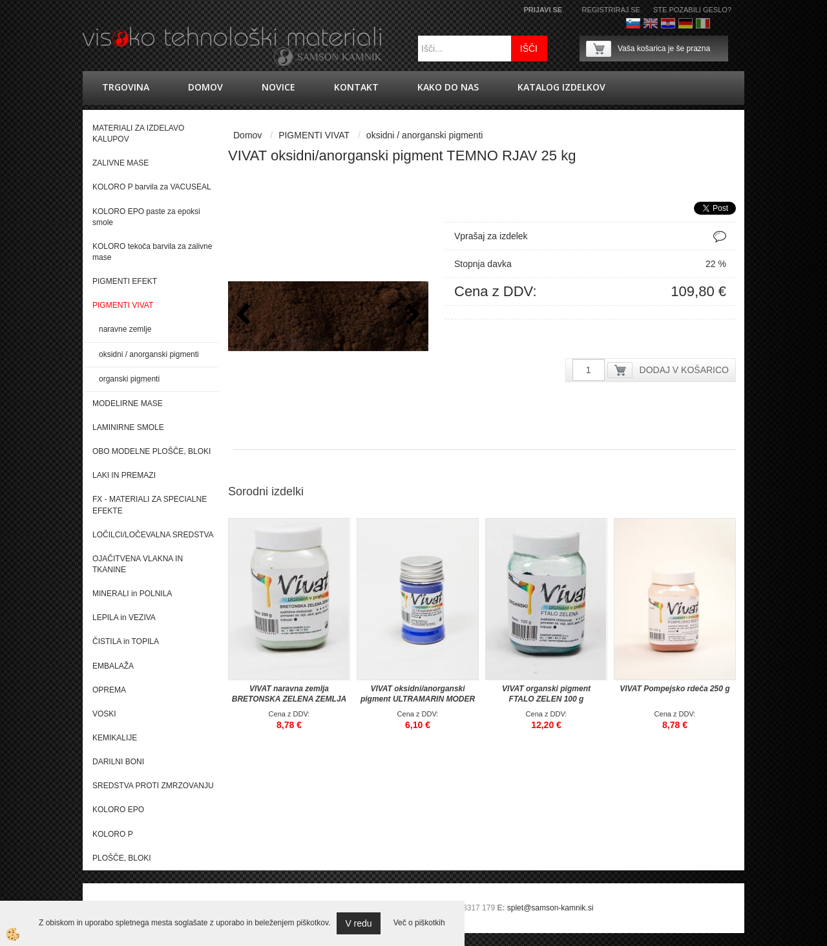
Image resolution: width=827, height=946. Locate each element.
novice (278, 87)
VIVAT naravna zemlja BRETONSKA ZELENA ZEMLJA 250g (289, 699)
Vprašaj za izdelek (491, 236)
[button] (411, 318)
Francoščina (720, 23)
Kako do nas (448, 87)
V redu (358, 923)
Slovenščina (633, 23)
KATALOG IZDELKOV (561, 87)
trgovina (125, 87)
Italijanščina (703, 23)
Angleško (651, 23)
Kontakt (356, 87)
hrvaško (668, 23)
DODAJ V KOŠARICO (684, 370)
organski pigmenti (129, 378)
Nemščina (685, 23)
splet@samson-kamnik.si (550, 907)
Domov (205, 87)
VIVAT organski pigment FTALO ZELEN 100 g (546, 694)
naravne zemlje (125, 329)
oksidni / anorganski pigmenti (149, 354)
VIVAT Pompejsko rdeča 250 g (674, 688)
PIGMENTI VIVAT (314, 135)
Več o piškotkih (419, 922)
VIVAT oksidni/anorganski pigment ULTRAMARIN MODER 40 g (418, 699)
